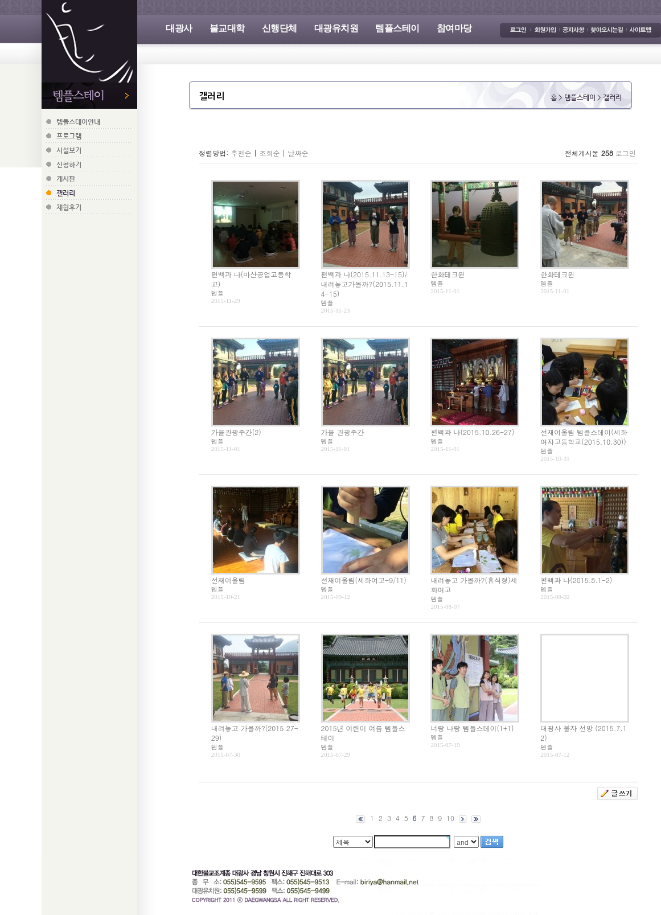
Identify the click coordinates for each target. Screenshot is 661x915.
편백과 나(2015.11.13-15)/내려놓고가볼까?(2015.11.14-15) (364, 283)
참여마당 (454, 28)
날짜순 (298, 153)
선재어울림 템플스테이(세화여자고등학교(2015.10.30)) (583, 436)
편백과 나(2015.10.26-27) (472, 432)
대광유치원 (336, 28)
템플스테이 (397, 28)
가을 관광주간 (342, 432)
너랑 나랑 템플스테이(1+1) (472, 728)
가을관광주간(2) (236, 432)
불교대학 (227, 28)
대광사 (179, 28)
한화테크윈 (447, 274)
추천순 (241, 153)
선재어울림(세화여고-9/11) (364, 580)
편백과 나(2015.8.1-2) (576, 580)
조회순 (269, 153)
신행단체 (279, 28)
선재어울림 (228, 580)
